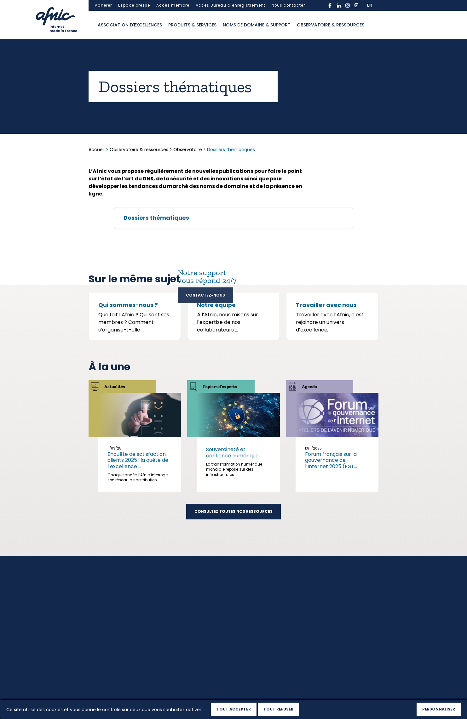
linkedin (338, 5)
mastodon (356, 5)
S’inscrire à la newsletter (332, 636)
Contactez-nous (205, 295)
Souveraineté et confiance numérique (232, 515)
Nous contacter (288, 5)
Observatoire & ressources (330, 25)
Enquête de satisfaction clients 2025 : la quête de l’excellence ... (137, 522)
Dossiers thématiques (156, 218)
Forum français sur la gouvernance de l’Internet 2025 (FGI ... (331, 522)
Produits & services (192, 25)
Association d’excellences (130, 25)
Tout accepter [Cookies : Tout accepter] (233, 709)
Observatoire (187, 149)
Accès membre (172, 5)
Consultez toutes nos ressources (233, 574)
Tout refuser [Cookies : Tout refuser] (278, 709)
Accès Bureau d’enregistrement (230, 5)
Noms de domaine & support (257, 25)
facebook (330, 5)
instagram (347, 5)
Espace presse (134, 5)
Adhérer (103, 5)
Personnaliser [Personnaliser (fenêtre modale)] (438, 709)
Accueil (97, 149)
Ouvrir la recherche (373, 25)
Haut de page (105, 688)
